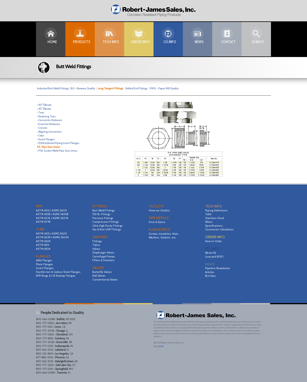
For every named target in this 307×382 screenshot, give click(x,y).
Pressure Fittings (103, 218)
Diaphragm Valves (104, 252)
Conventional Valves (106, 279)
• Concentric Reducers (49, 120)
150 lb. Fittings (102, 214)
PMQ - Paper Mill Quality (164, 88)
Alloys (209, 221)
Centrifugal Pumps (104, 256)
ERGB (160, 346)
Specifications (214, 225)
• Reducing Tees (46, 116)
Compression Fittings (106, 221)
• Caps (40, 135)
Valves (96, 248)
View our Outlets (160, 210)
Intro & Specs (158, 222)
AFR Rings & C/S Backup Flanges (57, 275)
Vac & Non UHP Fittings (107, 229)
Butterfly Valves (102, 271)
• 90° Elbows (44, 104)
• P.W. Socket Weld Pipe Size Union (57, 150)
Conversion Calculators (220, 229)
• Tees (40, 112)
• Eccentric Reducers (48, 124)
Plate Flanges (45, 264)
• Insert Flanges (46, 139)
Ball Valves (99, 275)
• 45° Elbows (44, 108)
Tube (208, 214)
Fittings (97, 241)
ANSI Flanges (44, 260)
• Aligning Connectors (49, 131)
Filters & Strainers (104, 260)
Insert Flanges (45, 268)
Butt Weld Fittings (104, 210)
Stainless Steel (215, 218)
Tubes (96, 244)
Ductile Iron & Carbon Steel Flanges (60, 271)
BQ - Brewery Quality (84, 88)
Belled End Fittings (136, 88)
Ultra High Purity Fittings (108, 225)
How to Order (214, 241)
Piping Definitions (217, 210)
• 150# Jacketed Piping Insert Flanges (58, 143)
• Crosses (42, 127)
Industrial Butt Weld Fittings (53, 88)
